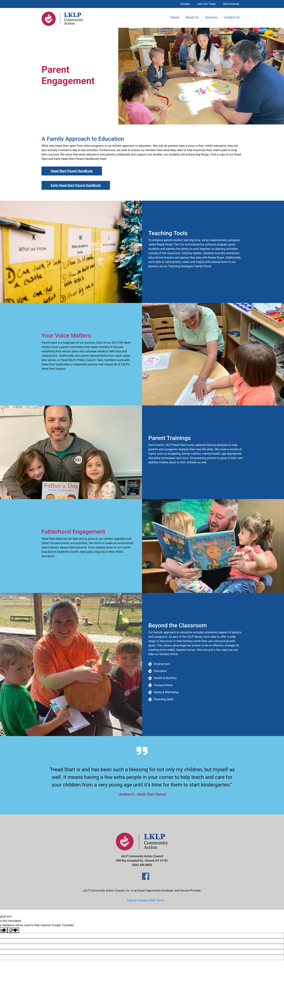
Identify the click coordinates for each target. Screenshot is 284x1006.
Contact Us (232, 17)
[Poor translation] (13, 930)
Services (211, 17)
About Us (192, 17)
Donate (185, 4)
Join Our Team (206, 4)
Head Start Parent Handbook (72, 171)
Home (174, 17)
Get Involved (231, 4)
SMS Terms (156, 900)
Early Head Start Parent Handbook (76, 185)
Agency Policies (137, 900)
